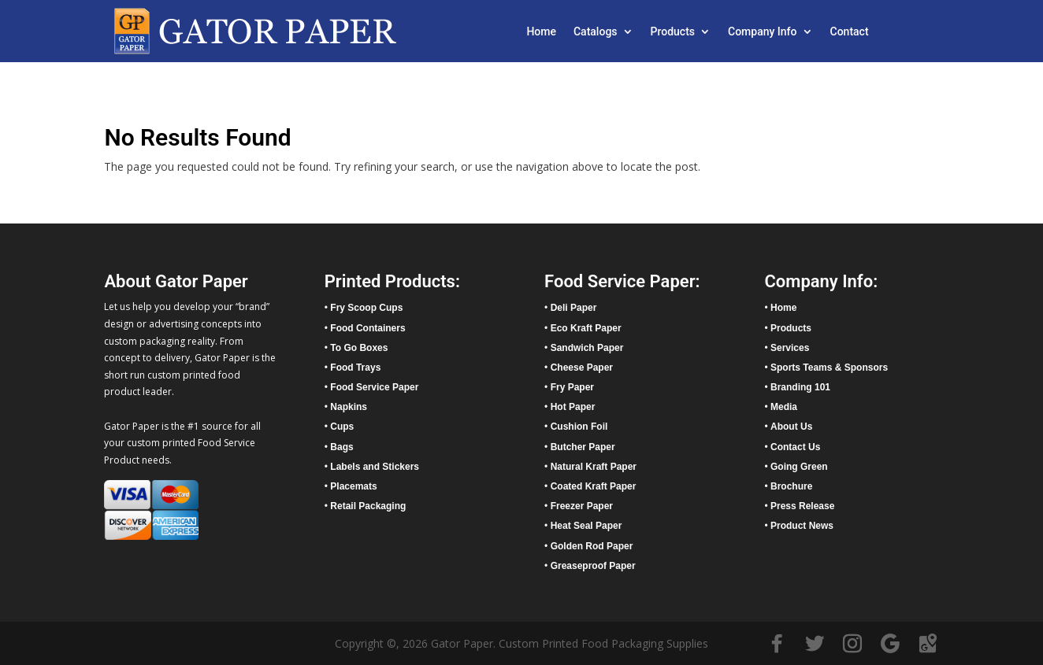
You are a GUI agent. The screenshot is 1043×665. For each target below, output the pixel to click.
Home (541, 32)
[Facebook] (776, 643)
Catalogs (595, 32)
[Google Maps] (928, 643)
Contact (849, 32)
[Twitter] (814, 643)
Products (673, 32)
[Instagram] (852, 643)
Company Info (762, 32)
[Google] (890, 643)
